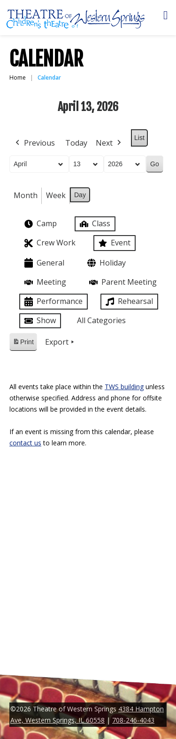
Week (56, 195)
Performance (53, 302)
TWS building (124, 386)
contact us (25, 442)
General (43, 263)
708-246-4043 (133, 720)
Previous (34, 143)
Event (113, 243)
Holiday (105, 263)
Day (80, 195)
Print (23, 343)
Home (17, 77)
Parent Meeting (122, 282)
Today (76, 143)
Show (39, 320)
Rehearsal (128, 302)
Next (109, 143)
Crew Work (49, 243)
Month (26, 195)
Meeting (44, 282)
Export (60, 342)
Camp (40, 224)
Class (94, 223)
